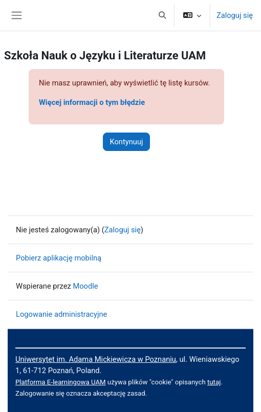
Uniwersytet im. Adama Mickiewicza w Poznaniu (95, 359)
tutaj (214, 382)
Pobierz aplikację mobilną (58, 258)
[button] (162, 15)
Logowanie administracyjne (61, 314)
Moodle (85, 286)
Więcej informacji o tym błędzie (92, 102)
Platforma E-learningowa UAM (60, 382)
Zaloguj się (234, 15)
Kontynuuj (126, 141)
